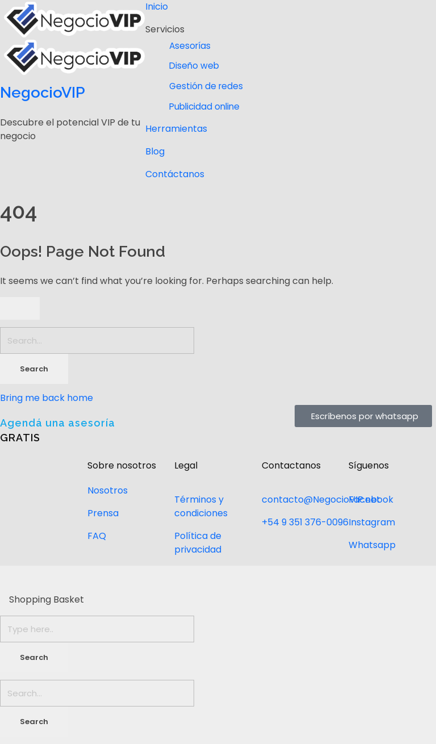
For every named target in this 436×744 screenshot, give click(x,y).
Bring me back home (46, 397)
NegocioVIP (42, 92)
